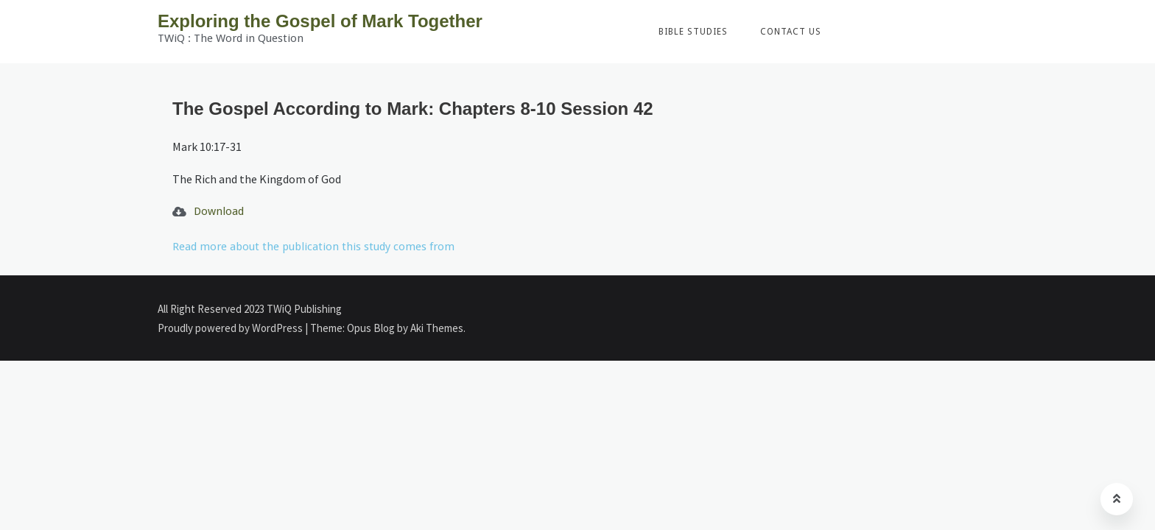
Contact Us (790, 31)
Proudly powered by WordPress (231, 328)
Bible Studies (693, 31)
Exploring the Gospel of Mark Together (320, 21)
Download (219, 211)
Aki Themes (436, 328)
